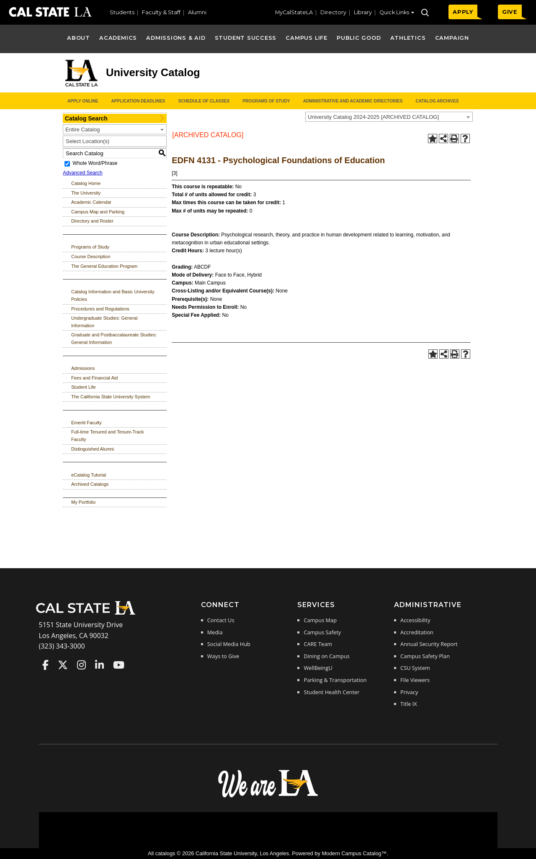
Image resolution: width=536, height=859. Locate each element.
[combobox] (389, 117)
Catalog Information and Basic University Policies (113, 295)
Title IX (408, 704)
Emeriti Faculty (86, 422)
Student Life (83, 387)
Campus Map (320, 620)
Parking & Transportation (335, 680)
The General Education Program (104, 266)
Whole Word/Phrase (94, 164)
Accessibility (415, 620)
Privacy (409, 692)
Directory (333, 12)
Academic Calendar (91, 202)
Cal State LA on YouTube (118, 665)
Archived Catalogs (89, 484)
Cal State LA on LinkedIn (99, 665)
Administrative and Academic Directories (353, 101)
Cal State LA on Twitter (63, 665)
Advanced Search (83, 173)
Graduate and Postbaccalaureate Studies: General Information (114, 338)
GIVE (510, 12)
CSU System (415, 668)
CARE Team (318, 644)
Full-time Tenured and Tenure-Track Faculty (107, 435)
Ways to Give (223, 656)
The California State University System (110, 396)
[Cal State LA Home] (88, 613)
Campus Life (306, 38)
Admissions (83, 368)
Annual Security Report (429, 644)
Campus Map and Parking (97, 211)
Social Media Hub (228, 644)
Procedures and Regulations (100, 308)
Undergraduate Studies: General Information (104, 321)
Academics (118, 38)
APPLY (463, 12)
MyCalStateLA (294, 12)
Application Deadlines (138, 101)
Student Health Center (331, 692)
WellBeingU (318, 668)
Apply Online (82, 101)
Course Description (91, 256)
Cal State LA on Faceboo (45, 665)
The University (85, 192)
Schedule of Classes (203, 101)
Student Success (246, 38)
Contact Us (220, 620)
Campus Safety (322, 632)
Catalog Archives (437, 101)
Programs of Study (266, 101)
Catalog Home (85, 183)
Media (215, 632)
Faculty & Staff (161, 12)
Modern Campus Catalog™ (354, 853)
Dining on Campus (326, 656)
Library (363, 12)
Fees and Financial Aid (94, 377)
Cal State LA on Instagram (81, 665)
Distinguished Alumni (92, 448)
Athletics (408, 38)
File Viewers (415, 680)
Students (122, 12)
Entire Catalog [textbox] (82, 129)
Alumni (197, 12)
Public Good (359, 38)
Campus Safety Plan (425, 656)
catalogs (165, 853)
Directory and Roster (92, 220)
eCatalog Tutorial (88, 474)
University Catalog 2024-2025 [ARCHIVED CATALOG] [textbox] (373, 117)
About (78, 38)
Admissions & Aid (175, 38)
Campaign (452, 38)
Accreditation (416, 632)
